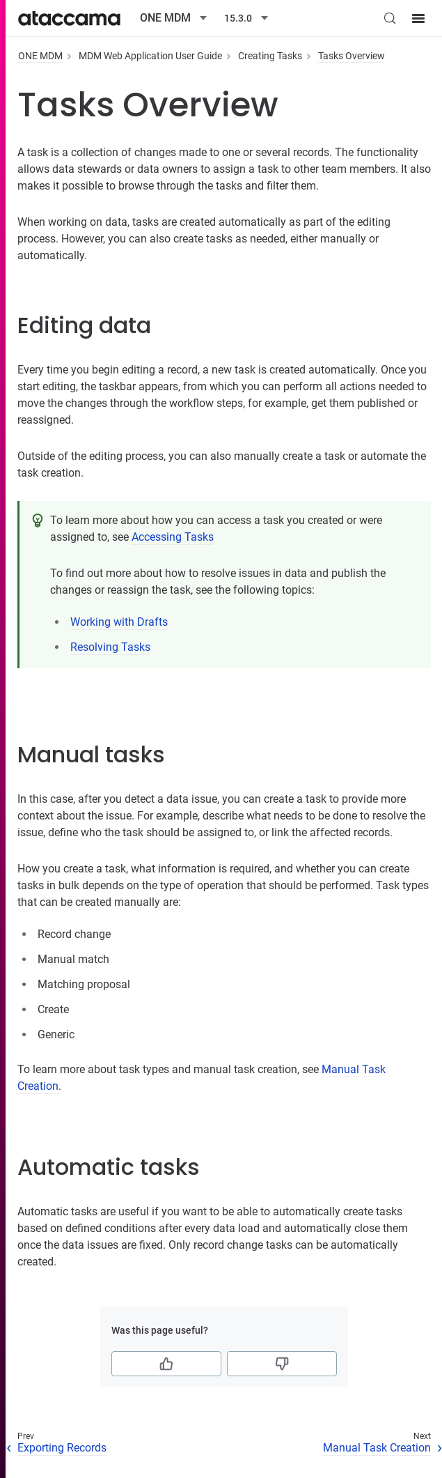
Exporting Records (61, 1447)
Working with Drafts (119, 622)
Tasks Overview (351, 55)
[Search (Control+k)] (390, 18)
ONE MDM (40, 55)
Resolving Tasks (110, 647)
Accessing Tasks (173, 537)
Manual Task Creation (377, 1447)
